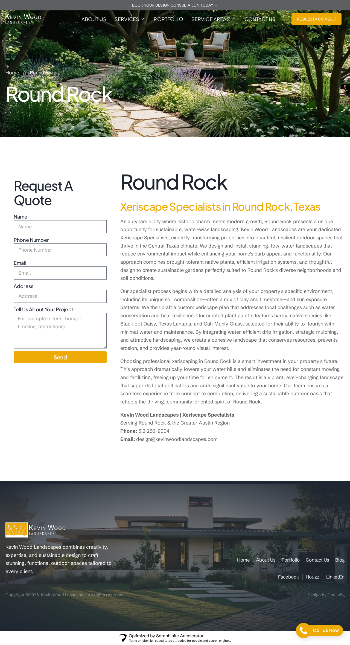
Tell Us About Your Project (43, 309)
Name (21, 216)
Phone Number (31, 240)
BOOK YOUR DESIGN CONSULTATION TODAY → (175, 5)
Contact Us (260, 19)
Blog (340, 560)
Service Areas (213, 19)
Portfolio (168, 19)
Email (20, 263)
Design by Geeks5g (326, 594)
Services (129, 19)
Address (23, 286)
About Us (93, 19)
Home (243, 560)
